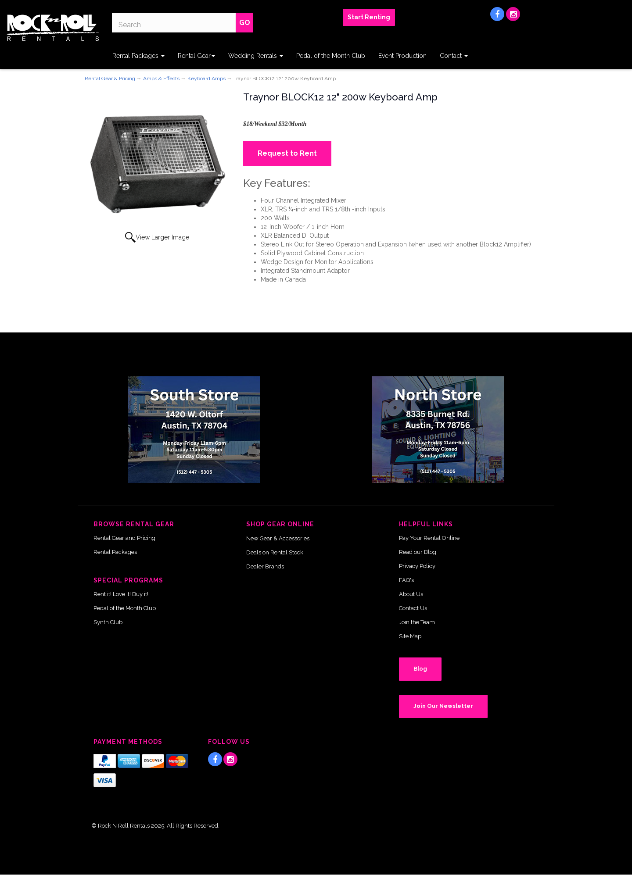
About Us (411, 594)
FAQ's (406, 580)
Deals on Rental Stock (274, 552)
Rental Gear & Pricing (110, 78)
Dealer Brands (265, 566)
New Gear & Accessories (277, 538)
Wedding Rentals (255, 55)
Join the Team (417, 622)
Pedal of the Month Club (330, 55)
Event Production (402, 55)
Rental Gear (196, 55)
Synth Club (107, 622)
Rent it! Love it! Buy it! (120, 594)
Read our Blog (417, 552)
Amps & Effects (161, 78)
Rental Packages (138, 55)
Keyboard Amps (206, 78)
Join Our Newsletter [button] (443, 706)
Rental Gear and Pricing (124, 538)
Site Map (410, 636)
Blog (420, 668)
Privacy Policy (417, 566)
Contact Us (413, 608)
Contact (454, 55)
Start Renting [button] (369, 17)
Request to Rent (287, 153)
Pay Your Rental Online (429, 538)
